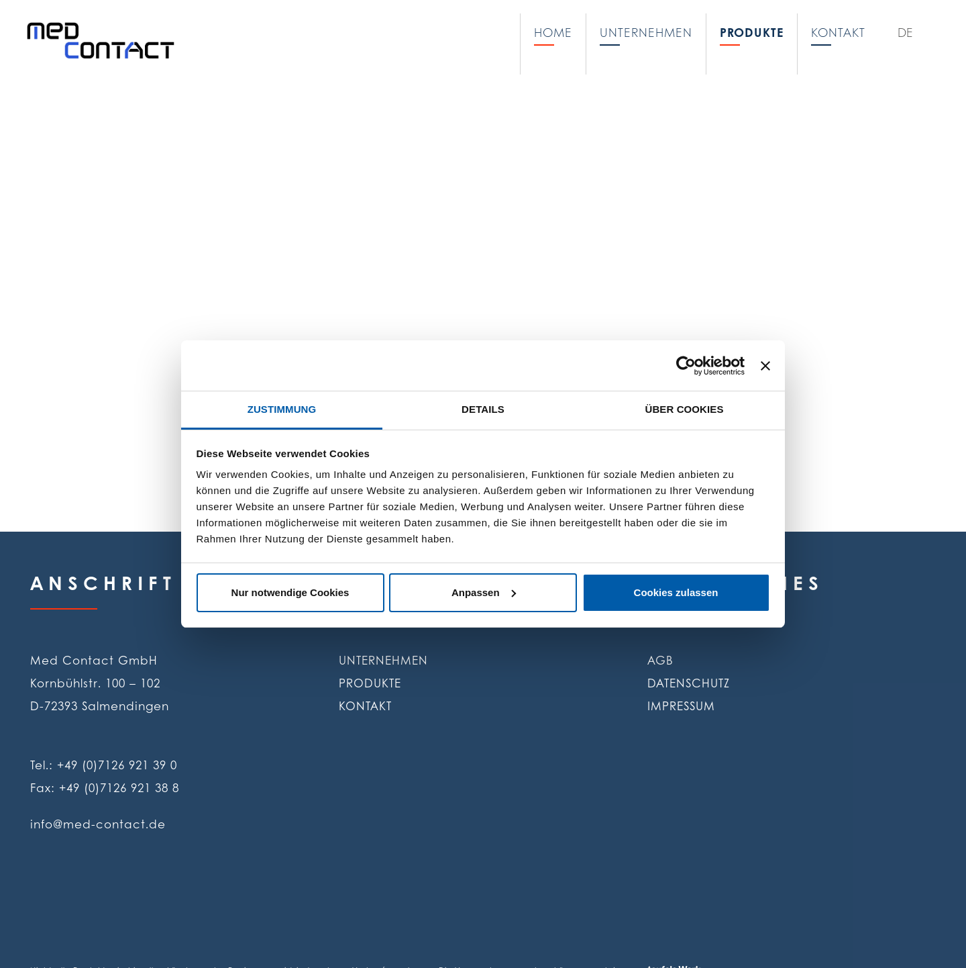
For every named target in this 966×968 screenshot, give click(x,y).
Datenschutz (688, 683)
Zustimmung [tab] (282, 409)
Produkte (752, 32)
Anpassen (483, 592)
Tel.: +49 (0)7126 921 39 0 (103, 765)
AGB (660, 660)
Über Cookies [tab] (684, 409)
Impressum (681, 705)
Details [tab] (483, 409)
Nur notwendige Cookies (290, 592)
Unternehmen (646, 32)
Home (553, 32)
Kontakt (838, 32)
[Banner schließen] (765, 366)
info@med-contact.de (98, 824)
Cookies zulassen (676, 592)
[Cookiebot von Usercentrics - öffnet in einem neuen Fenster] (686, 366)
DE (906, 32)
